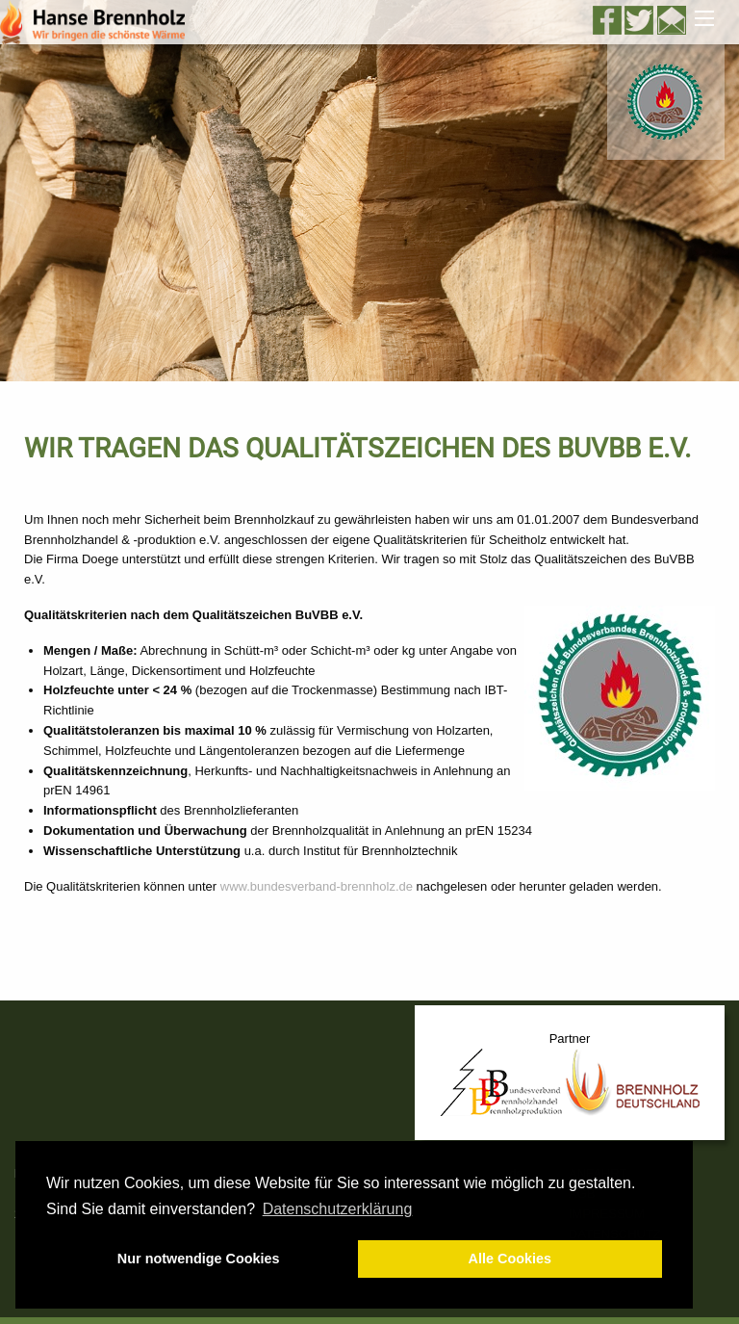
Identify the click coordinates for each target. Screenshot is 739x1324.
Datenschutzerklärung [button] (338, 1209)
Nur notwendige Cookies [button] (198, 1258)
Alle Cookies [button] (510, 1258)
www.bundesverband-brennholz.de (316, 886)
